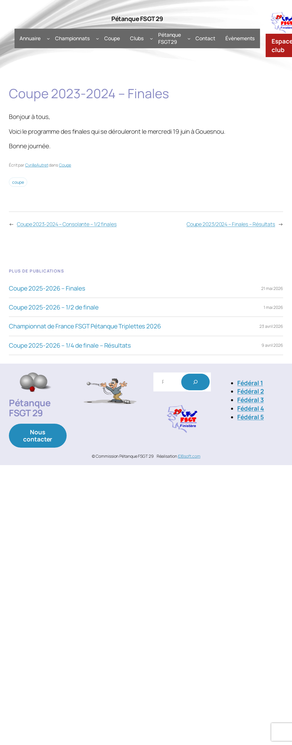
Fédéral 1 (250, 383)
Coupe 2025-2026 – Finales (47, 288)
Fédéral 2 (250, 391)
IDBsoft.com (189, 456)
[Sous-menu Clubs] (151, 38)
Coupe (65, 165)
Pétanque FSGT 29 (137, 18)
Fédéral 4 (250, 408)
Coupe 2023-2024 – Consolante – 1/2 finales (67, 224)
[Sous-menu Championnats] (97, 38)
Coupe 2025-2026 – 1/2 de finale (54, 307)
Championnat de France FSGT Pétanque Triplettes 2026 (85, 326)
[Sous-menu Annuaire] (48, 38)
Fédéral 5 (250, 417)
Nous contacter (37, 436)
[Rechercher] (195, 382)
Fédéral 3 (250, 400)
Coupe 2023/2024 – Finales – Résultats (231, 224)
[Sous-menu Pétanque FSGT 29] (188, 38)
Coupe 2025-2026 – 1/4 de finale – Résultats (70, 345)
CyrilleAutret (36, 165)
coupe (18, 182)
